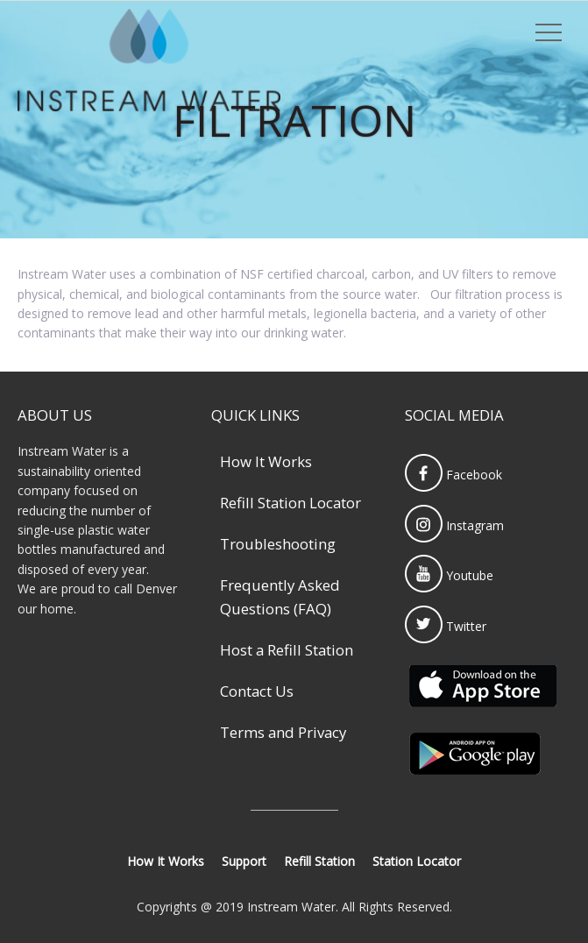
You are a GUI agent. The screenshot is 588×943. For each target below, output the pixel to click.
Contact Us (257, 691)
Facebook (453, 474)
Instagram (454, 525)
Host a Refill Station (286, 650)
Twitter (445, 626)
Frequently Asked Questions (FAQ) (280, 597)
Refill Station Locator (290, 503)
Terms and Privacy (283, 732)
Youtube (449, 575)
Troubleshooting (278, 544)
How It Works (266, 461)
